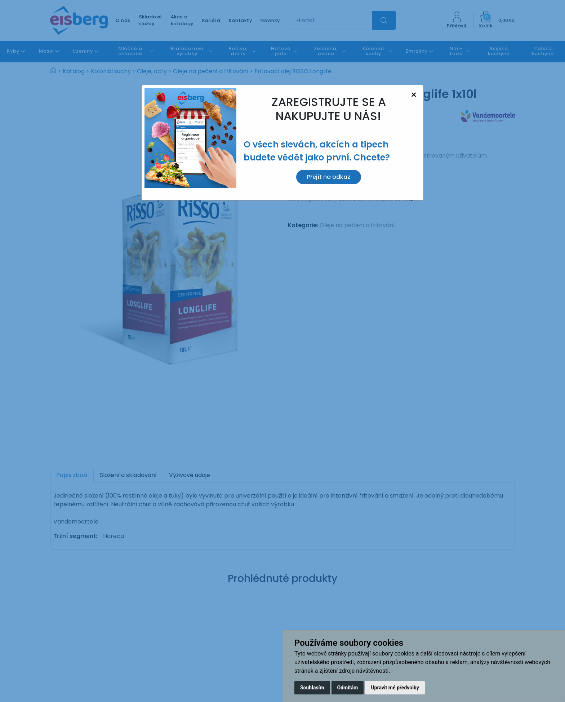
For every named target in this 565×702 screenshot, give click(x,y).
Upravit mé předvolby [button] (395, 687)
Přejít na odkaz (328, 177)
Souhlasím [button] (312, 687)
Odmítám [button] (347, 687)
